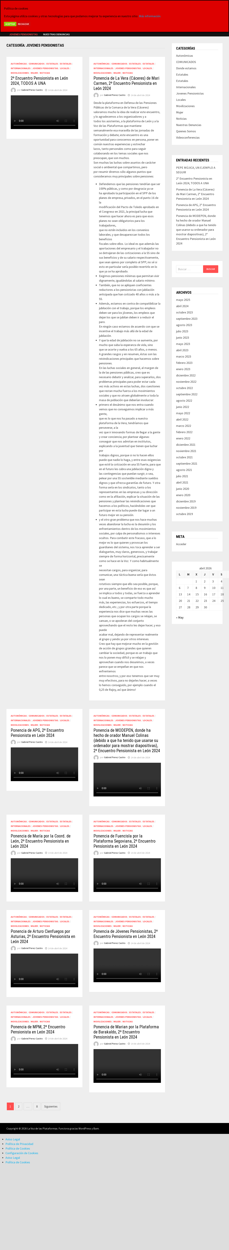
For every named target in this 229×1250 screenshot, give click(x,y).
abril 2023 (182, 350)
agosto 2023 (184, 325)
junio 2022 (182, 407)
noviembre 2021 (186, 451)
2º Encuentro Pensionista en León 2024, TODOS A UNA (39, 81)
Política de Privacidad (19, 1144)
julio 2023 (182, 331)
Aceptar (10, 24)
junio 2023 (182, 337)
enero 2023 (183, 369)
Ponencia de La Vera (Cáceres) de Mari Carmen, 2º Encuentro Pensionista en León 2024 (126, 83)
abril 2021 (182, 482)
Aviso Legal (12, 1139)
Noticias (45, 72)
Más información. (150, 16)
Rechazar (23, 24)
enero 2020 (183, 495)
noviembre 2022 (186, 382)
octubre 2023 (184, 312)
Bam (96, 1128)
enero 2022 (183, 438)
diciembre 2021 (186, 445)
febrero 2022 (184, 432)
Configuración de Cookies (21, 1153)
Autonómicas (19, 63)
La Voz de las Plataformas (42, 1128)
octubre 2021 (184, 457)
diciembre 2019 (186, 501)
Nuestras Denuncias (56, 34)
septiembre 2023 (186, 319)
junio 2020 (182, 489)
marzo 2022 (183, 426)
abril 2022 (182, 419)
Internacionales (21, 68)
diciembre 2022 (186, 375)
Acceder (181, 544)
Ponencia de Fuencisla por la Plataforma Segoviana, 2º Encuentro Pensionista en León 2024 (124, 841)
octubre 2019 (184, 514)
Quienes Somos (186, 131)
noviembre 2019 (186, 508)
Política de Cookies (17, 1148)
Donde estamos (186, 68)
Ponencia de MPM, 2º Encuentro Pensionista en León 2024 (38, 1029)
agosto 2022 (184, 400)
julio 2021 (182, 476)
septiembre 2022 (186, 394)
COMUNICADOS (37, 63)
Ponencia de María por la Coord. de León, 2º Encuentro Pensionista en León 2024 (40, 841)
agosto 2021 (184, 470)
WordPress (84, 1128)
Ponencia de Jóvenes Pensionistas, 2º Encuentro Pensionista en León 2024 (126, 934)
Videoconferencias (188, 137)
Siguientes (51, 1106)
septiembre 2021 (186, 463)
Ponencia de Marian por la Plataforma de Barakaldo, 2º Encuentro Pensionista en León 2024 (126, 1032)
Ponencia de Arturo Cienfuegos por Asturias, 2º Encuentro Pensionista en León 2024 (43, 936)
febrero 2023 (184, 363)
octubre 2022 (184, 388)
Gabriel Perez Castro (32, 90)
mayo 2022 (183, 413)
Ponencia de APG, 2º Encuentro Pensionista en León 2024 (37, 733)
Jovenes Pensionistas (23, 34)
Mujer (34, 72)
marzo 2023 (183, 356)
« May (179, 617)
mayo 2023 (183, 344)
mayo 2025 (183, 300)
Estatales (52, 63)
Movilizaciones (20, 72)
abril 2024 (182, 306)
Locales (64, 68)
